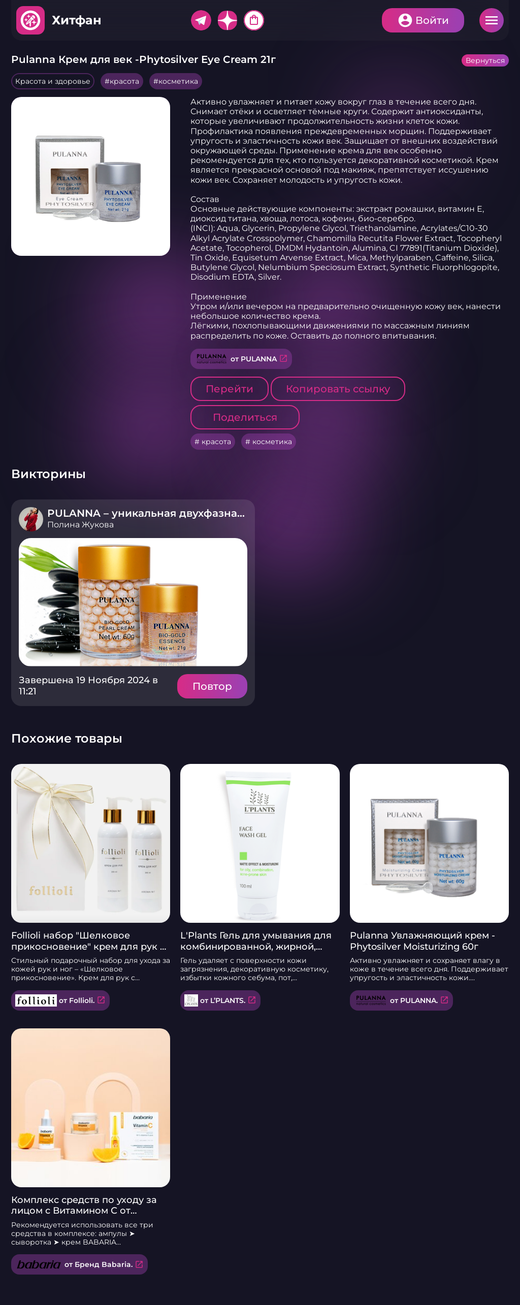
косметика (178, 81)
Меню (491, 20)
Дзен (227, 20)
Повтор (212, 686)
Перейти (229, 389)
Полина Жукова (80, 524)
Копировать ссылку (338, 389)
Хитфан (77, 20)
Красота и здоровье (52, 81)
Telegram (201, 20)
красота (124, 81)
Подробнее (133, 602)
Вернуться (485, 60)
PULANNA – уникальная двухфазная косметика (175, 513)
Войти (432, 20)
